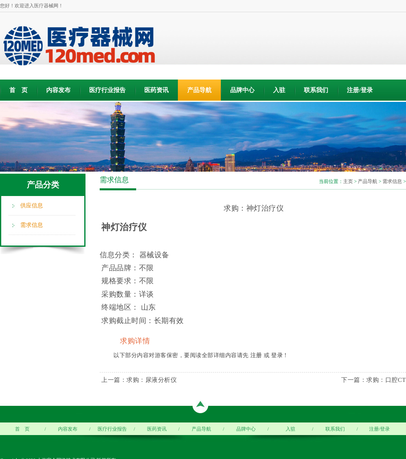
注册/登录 (360, 90)
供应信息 (31, 206)
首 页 (18, 90)
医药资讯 (156, 90)
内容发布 (58, 90)
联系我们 (316, 90)
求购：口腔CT (386, 380)
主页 (348, 181)
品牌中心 (242, 90)
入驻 (279, 90)
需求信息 (31, 225)
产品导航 (199, 90)
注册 (256, 355)
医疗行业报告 (107, 90)
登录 (277, 355)
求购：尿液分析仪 (151, 380)
